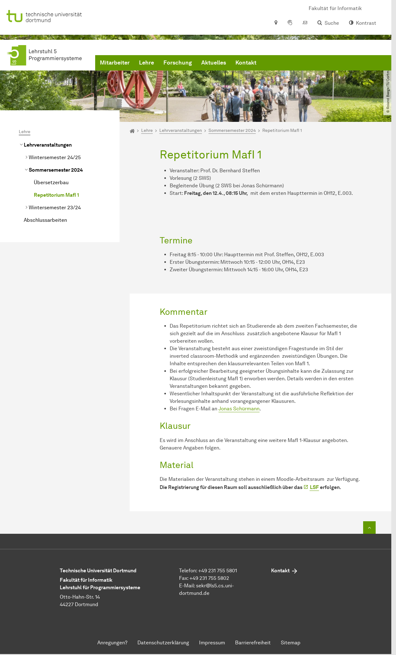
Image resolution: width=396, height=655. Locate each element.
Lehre (146, 62)
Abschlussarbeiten (45, 220)
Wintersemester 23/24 (55, 208)
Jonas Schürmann (239, 409)
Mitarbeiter (115, 62)
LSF (314, 487)
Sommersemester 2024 (56, 170)
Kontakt (245, 62)
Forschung (177, 62)
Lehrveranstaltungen (48, 145)
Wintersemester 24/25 (55, 157)
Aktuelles (213, 62)
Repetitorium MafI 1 (56, 195)
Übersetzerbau (51, 182)
